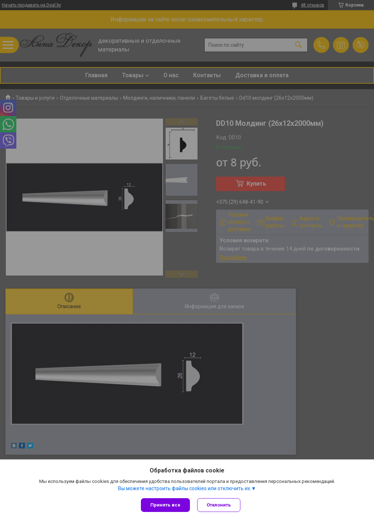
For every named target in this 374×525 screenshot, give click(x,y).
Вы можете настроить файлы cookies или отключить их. (184, 488)
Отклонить (219, 505)
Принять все (165, 505)
